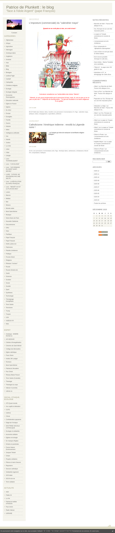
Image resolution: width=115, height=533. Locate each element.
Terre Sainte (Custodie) (13, 378)
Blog (7, 69)
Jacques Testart (11, 452)
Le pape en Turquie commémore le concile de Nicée (102, 36)
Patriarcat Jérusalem (12, 368)
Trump (8, 311)
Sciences (9, 276)
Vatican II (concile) (11, 388)
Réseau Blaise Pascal (13, 375)
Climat (8, 416)
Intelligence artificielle (12, 133)
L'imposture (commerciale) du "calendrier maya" (53, 23)
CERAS (8, 413)
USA (7, 317)
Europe (8, 113)
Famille (8, 120)
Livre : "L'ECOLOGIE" (12, 164)
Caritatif (8, 79)
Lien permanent (58, 112)
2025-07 (96, 187)
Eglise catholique (11, 352)
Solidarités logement (12, 472)
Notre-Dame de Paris (12, 218)
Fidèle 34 (9, 495)
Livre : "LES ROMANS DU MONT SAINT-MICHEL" (13, 169)
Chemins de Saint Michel (13, 345)
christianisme (80, 150)
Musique (8, 215)
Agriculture (9, 46)
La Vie (8, 498)
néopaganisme (43, 113)
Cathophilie (9, 82)
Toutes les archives (100, 203)
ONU (7, 228)
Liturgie (8, 155)
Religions (9, 260)
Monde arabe (10, 208)
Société (8, 286)
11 (105, 218)
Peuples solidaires (11, 459)
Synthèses (9, 292)
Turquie (8, 314)
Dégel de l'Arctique (12, 422)
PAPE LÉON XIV (11, 244)
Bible (7, 66)
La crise (8, 146)
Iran (7, 136)
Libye (7, 152)
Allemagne (9, 50)
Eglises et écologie (12, 437)
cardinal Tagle (10, 76)
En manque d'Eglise (12, 441)
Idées (7, 129)
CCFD (8, 409)
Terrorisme (9, 307)
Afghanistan (9, 40)
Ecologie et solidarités (13, 431)
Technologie (9, 296)
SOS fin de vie (10, 478)
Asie (7, 63)
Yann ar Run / (98, 91)
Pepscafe (97, 98)
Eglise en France (11, 104)
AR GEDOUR (10, 339)
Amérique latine (11, 53)
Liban (7, 149)
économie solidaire (12, 434)
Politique (8, 254)
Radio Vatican (10, 510)
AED (7, 492)
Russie (8, 267)
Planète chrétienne (12, 250)
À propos (14, 33)
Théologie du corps (12, 385)
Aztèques (43, 152)
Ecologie (8, 89)
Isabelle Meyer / (99, 141)
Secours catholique (12, 469)
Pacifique (9, 234)
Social (8, 283)
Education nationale (12, 100)
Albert (96, 120)
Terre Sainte (10, 304)
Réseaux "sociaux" (12, 263)
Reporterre (9, 465)
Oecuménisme (10, 224)
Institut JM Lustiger (12, 358)
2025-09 (96, 180)
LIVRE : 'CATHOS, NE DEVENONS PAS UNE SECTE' (13, 176)
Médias (8, 198)
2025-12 (96, 171)
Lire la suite (32, 107)
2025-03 (96, 200)
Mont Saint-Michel (11, 211)
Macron (8, 195)
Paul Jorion (9, 507)
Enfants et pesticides (12, 444)
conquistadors (36, 152)
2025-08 (96, 184)
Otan (7, 231)
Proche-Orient (10, 257)
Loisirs (8, 192)
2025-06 (96, 190)
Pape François (10, 237)
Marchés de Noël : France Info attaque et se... (103, 93)
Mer (7, 202)
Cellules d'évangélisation (13, 342)
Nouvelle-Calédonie (12, 221)
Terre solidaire (10, 482)
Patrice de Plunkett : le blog (30, 7)
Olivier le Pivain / (99, 134)
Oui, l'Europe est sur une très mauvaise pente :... (103, 100)
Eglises (8, 107)
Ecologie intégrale (11, 92)
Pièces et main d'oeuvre (13, 462)
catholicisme (72, 150)
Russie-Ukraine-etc (12, 270)
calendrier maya (83, 112)
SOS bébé (9, 475)
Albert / (96, 86)
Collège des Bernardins (13, 349)
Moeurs (8, 205)
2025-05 (96, 193)
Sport (7, 289)
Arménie (8, 59)
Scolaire (8, 280)
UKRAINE (9, 513)
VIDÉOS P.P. (10, 321)
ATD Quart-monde (11, 403)
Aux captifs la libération (13, 406)
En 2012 (8, 110)
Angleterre (9, 56)
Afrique (8, 43)
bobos (36, 113)
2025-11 (96, 174)
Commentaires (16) (48, 150)
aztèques (31, 113)
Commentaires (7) (69, 112)
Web (7, 324)
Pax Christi (9, 371)
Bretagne (9, 72)
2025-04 (96, 197)
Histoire (8, 126)
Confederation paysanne (13, 419)
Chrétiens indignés (11, 85)
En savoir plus (94, 531)
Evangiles (9, 116)
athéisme (58, 113)
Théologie (9, 381)
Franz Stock (9, 355)
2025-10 (96, 177)
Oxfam (8, 456)
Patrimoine (9, 247)
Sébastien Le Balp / (100, 106)
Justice (8, 142)
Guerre (8, 123)
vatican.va (9, 391)
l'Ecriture (8, 362)
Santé (8, 273)
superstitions (51, 113)
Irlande (8, 139)
